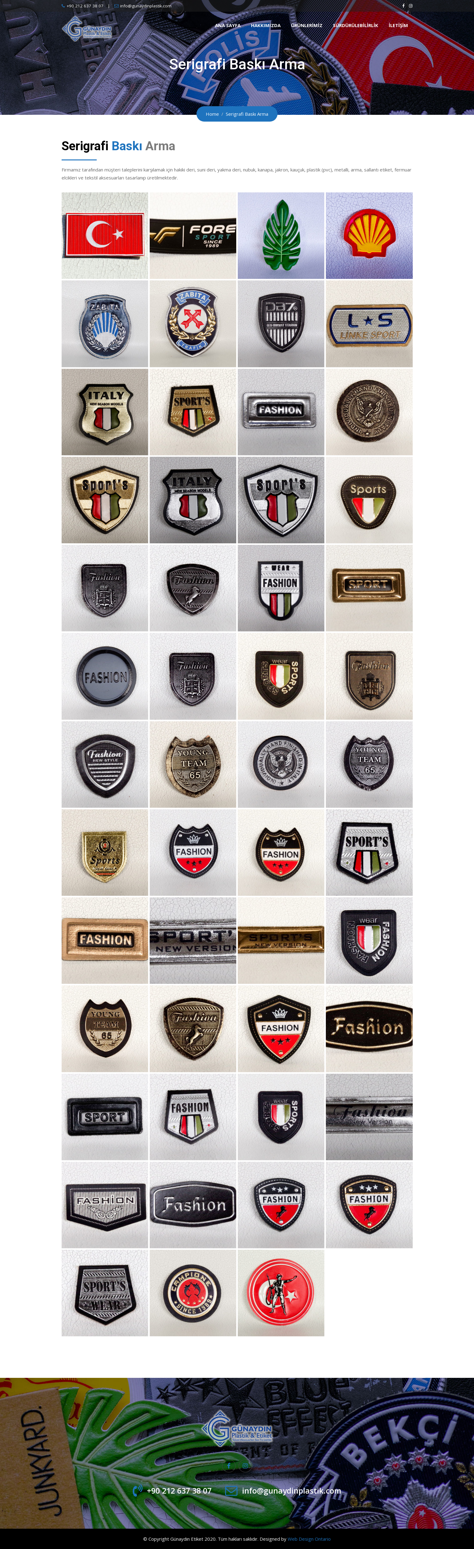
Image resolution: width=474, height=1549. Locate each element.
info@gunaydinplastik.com (146, 6)
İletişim (398, 25)
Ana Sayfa (228, 25)
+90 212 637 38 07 (85, 6)
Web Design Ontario (309, 1539)
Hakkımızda (266, 25)
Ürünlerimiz (306, 25)
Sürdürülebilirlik (355, 25)
